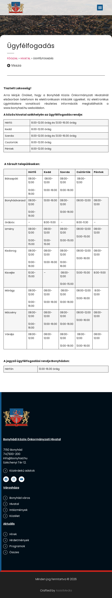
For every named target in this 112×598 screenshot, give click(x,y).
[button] (100, 7)
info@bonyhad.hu (15, 458)
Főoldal (12, 58)
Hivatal (25, 58)
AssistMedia (64, 590)
